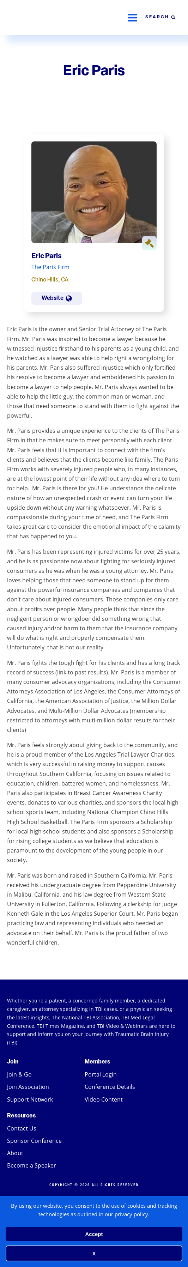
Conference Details (110, 1087)
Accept (94, 1234)
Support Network (30, 1099)
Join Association (28, 1087)
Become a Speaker (31, 1165)
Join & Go (19, 1074)
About (15, 1153)
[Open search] (160, 17)
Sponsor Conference (34, 1141)
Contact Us (21, 1128)
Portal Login (101, 1074)
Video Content (104, 1099)
